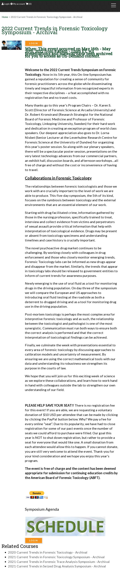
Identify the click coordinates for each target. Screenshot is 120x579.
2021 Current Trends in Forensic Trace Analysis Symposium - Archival (59, 562)
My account (17, 3)
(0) (29, 3)
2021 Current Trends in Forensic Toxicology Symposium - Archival (56, 557)
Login (6, 3)
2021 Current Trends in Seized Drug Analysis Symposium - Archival (57, 566)
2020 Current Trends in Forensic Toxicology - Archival (47, 552)
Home (5, 16)
